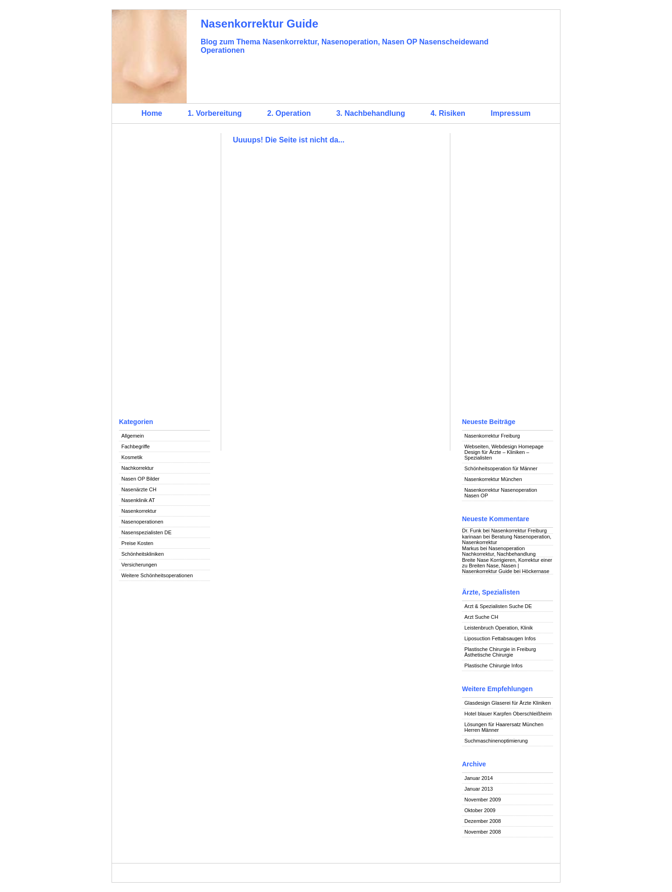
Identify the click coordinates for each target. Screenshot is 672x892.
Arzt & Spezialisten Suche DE (498, 606)
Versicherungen (139, 564)
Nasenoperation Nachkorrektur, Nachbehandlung (499, 551)
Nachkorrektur (137, 468)
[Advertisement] (164, 273)
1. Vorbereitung (215, 113)
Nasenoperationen (142, 521)
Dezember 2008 (482, 821)
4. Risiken (447, 113)
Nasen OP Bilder (140, 478)
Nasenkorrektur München (493, 479)
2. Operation (289, 113)
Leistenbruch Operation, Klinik (498, 627)
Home (151, 113)
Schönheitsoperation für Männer (501, 468)
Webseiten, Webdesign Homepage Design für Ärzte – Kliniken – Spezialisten (504, 452)
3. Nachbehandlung (370, 113)
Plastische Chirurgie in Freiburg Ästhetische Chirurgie (500, 652)
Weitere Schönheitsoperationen (157, 575)
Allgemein (132, 436)
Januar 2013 (478, 789)
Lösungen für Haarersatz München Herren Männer (503, 727)
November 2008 (482, 832)
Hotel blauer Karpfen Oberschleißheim (508, 713)
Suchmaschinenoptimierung (496, 740)
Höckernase (535, 571)
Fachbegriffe (135, 446)
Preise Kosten (137, 543)
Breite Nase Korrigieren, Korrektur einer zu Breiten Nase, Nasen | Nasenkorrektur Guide (507, 565)
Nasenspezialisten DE (146, 532)
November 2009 (482, 799)
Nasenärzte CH (138, 489)
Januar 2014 (478, 778)
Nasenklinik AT (138, 500)
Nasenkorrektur (138, 511)
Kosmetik (131, 457)
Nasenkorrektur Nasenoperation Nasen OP (500, 492)
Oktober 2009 (480, 810)
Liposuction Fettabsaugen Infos (500, 638)
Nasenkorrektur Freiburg (492, 436)
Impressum (511, 113)
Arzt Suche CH (481, 617)
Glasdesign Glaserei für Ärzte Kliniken (507, 703)
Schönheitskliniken (142, 554)
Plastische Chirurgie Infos (493, 665)
